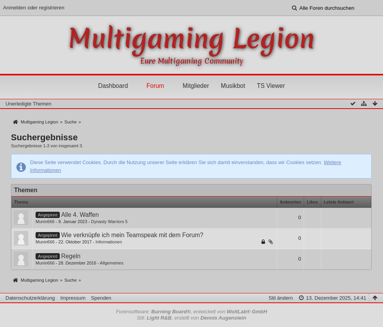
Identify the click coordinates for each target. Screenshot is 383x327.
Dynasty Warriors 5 (109, 221)
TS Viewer (271, 85)
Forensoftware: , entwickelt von (191, 311)
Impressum (72, 298)
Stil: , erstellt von (191, 318)
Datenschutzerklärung (30, 298)
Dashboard (113, 85)
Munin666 (45, 221)
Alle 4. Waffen (79, 214)
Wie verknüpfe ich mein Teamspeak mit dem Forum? (132, 235)
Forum (155, 85)
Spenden (101, 298)
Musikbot (233, 85)
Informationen (109, 241)
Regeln (70, 256)
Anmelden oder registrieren (33, 8)
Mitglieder (196, 85)
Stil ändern (280, 298)
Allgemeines (111, 263)
